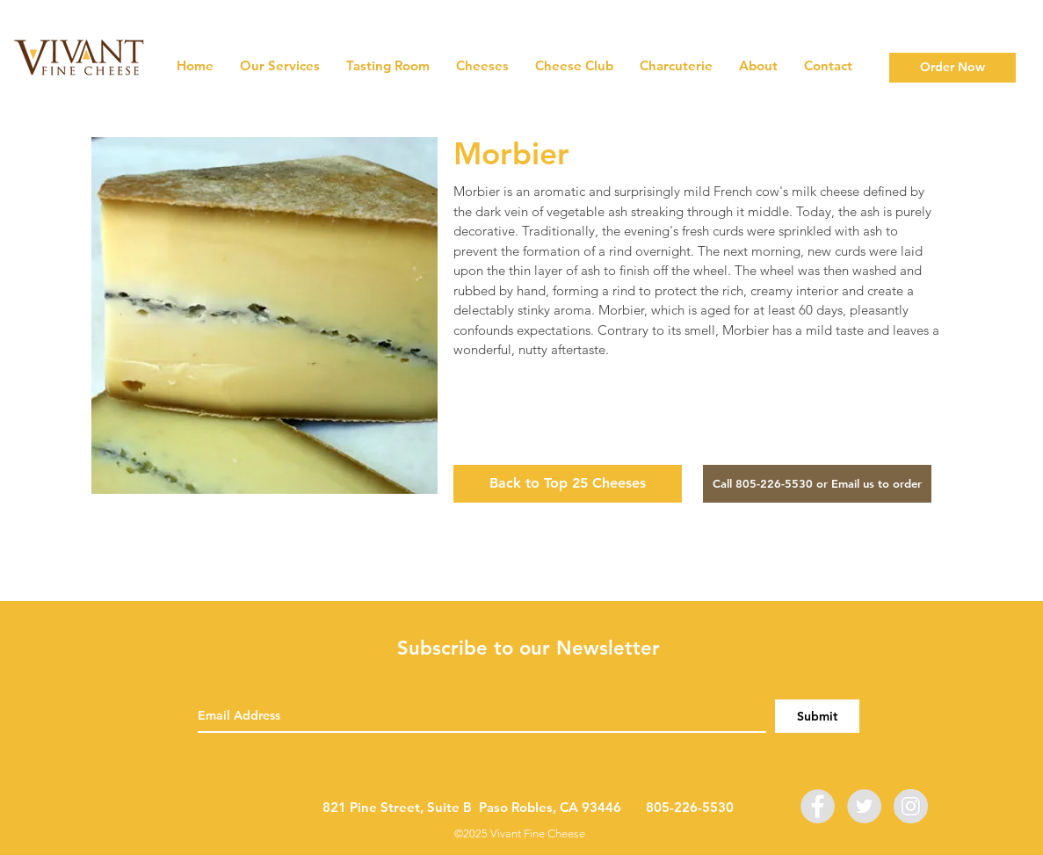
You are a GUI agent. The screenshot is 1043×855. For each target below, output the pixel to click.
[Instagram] (911, 806)
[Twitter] (864, 806)
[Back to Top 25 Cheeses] (567, 484)
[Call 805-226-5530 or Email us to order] (817, 484)
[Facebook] (817, 806)
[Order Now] (952, 68)
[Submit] (817, 716)
